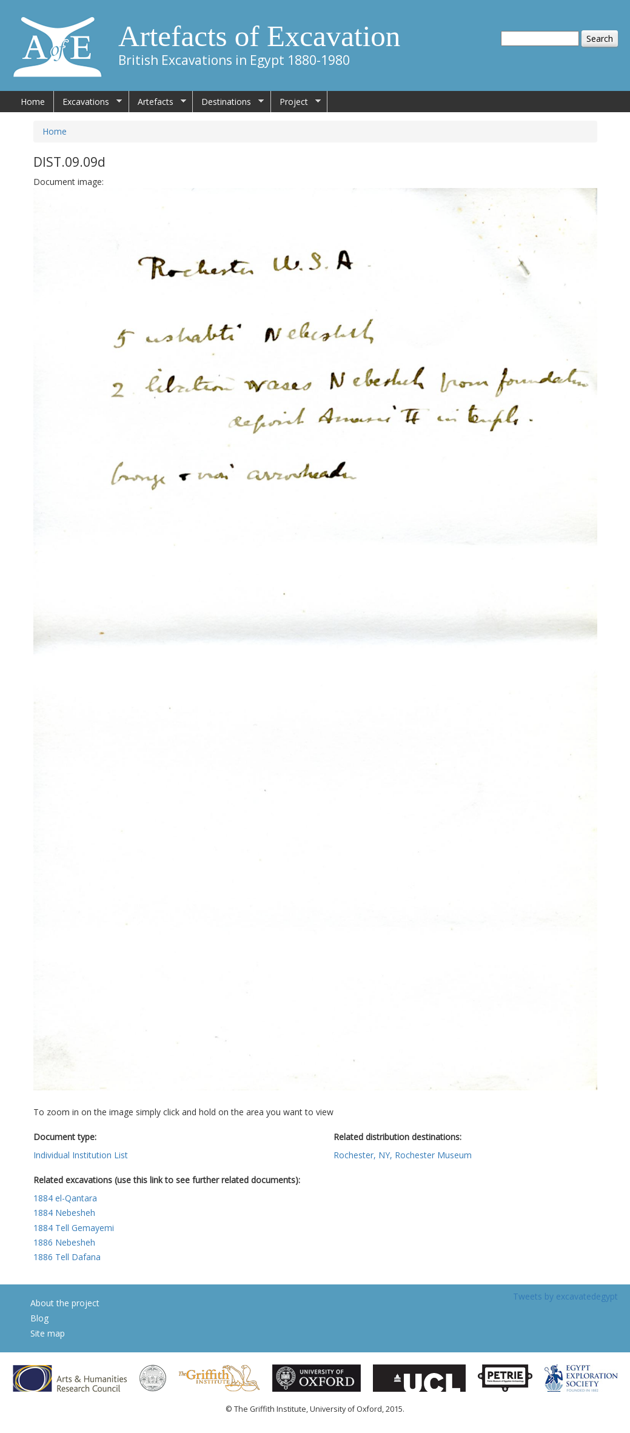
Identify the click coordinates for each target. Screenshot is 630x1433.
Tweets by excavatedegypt (565, 1296)
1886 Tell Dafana (67, 1257)
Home (33, 101)
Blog (39, 1318)
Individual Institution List (80, 1155)
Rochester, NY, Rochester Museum (402, 1155)
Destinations (228, 102)
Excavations (88, 102)
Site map (47, 1333)
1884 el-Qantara (65, 1198)
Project (296, 102)
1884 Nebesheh (64, 1212)
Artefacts (157, 102)
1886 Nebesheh (64, 1242)
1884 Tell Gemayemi (73, 1227)
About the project (64, 1303)
